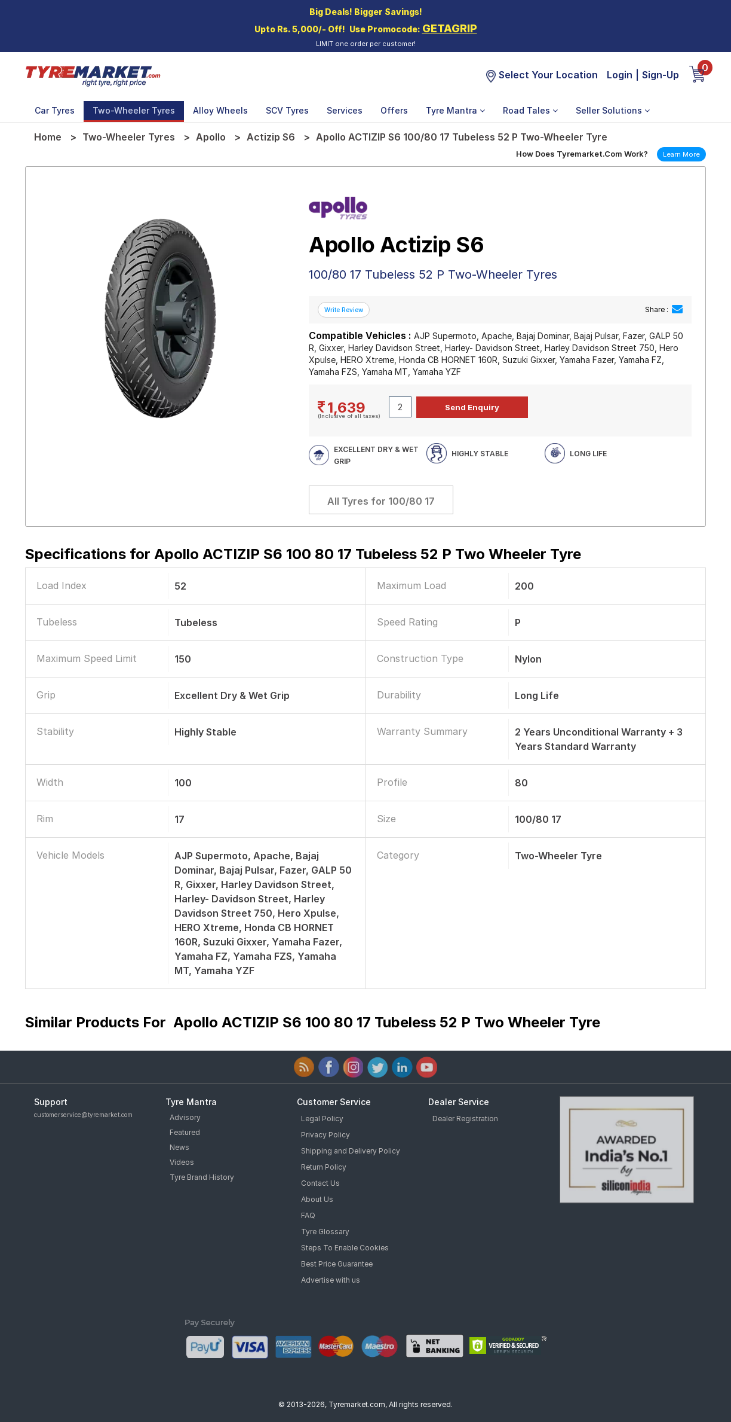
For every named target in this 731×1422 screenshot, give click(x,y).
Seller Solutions (613, 110)
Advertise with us (330, 1279)
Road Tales (530, 110)
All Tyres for (381, 501)
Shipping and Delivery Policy (350, 1150)
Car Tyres (55, 110)
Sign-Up (660, 75)
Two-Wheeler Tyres (134, 110)
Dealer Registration (465, 1118)
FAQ (308, 1215)
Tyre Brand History (202, 1177)
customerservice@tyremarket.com (83, 1114)
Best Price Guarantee (337, 1263)
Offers (394, 110)
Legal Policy (322, 1118)
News (179, 1147)
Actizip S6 (271, 137)
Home (48, 137)
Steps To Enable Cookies (345, 1247)
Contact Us (320, 1183)
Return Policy (323, 1166)
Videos (182, 1162)
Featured (185, 1132)
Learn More (681, 154)
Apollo (211, 137)
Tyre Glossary (325, 1231)
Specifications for (303, 554)
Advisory (185, 1117)
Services (345, 110)
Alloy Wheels (220, 110)
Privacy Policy (325, 1134)
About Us (317, 1199)
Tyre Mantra (455, 110)
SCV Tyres (287, 110)
